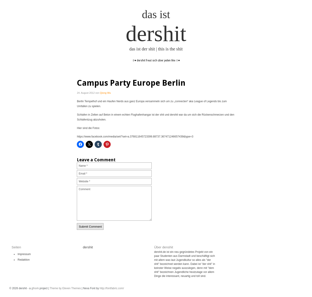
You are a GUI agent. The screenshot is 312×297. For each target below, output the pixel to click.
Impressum (24, 254)
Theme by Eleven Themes (66, 288)
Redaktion (24, 259)
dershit (156, 33)
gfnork (35, 288)
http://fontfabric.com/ (112, 288)
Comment (114, 203)
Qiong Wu (105, 92)
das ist (156, 14)
